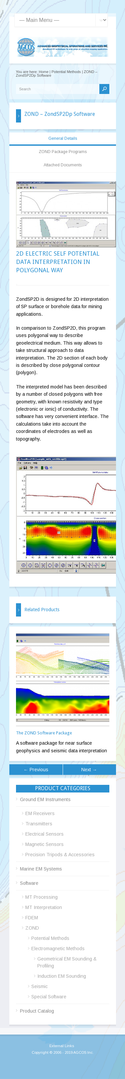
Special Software (48, 996)
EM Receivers (40, 813)
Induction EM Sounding (61, 976)
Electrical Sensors (44, 834)
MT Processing (41, 897)
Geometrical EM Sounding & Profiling (67, 962)
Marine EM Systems (41, 869)
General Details (62, 138)
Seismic (39, 986)
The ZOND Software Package (44, 732)
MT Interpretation (43, 907)
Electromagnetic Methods (58, 948)
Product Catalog (37, 1011)
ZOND (32, 928)
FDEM (31, 917)
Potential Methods (66, 72)
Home (43, 72)
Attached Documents (63, 165)
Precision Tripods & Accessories (60, 854)
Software (29, 883)
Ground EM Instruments (45, 799)
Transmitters (38, 823)
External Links (61, 1046)
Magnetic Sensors (44, 844)
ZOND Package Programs (63, 151)
